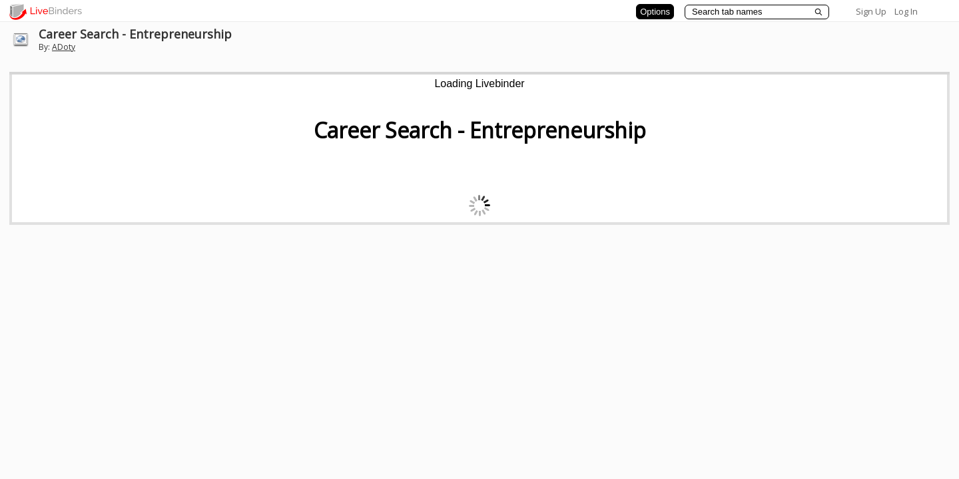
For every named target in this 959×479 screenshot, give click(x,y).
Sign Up (871, 11)
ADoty (63, 47)
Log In (906, 11)
